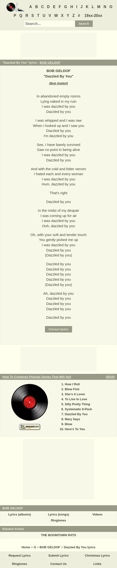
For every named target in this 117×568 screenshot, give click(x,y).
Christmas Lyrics (97, 555)
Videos (97, 514)
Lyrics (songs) (58, 514)
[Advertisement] (58, 45)
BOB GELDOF (50, 62)
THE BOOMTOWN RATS (58, 535)
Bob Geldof (58, 83)
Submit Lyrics (58, 555)
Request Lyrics (20, 555)
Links (97, 564)
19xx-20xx (93, 16)
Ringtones (58, 520)
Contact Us (58, 564)
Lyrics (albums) (19, 514)
